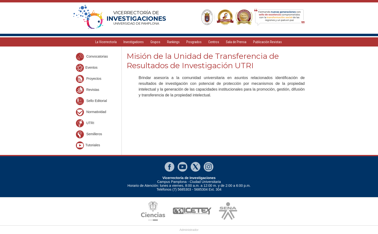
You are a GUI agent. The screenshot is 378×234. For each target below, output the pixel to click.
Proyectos (88, 79)
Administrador (189, 230)
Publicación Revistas (267, 42)
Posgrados (194, 42)
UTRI (85, 123)
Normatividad (91, 112)
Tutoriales (88, 145)
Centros (213, 42)
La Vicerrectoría (106, 42)
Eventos (87, 68)
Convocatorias (92, 57)
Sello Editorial (91, 101)
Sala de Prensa (236, 42)
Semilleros (89, 134)
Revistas (87, 90)
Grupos (155, 42)
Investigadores (133, 42)
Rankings (173, 42)
